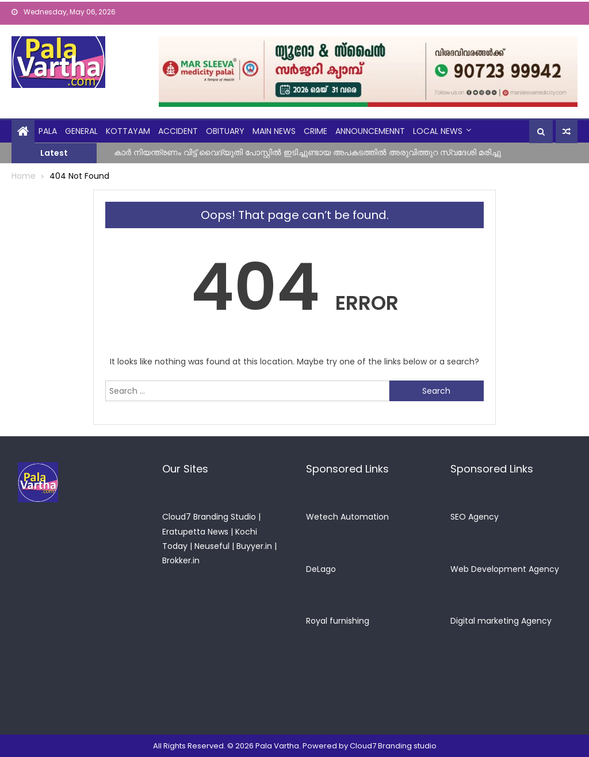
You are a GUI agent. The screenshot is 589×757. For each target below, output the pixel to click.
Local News (437, 131)
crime (315, 131)
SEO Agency (474, 516)
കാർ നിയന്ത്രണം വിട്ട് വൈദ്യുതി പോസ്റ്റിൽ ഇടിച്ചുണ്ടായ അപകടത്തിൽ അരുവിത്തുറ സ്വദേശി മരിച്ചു (307, 152)
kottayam (128, 131)
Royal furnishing (337, 621)
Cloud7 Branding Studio (209, 516)
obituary (225, 131)
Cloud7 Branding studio (393, 745)
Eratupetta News (195, 531)
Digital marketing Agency (501, 621)
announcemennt (370, 131)
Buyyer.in (254, 546)
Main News (274, 131)
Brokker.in (181, 560)
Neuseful (212, 546)
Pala (48, 131)
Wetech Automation (347, 516)
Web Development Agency (504, 569)
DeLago (321, 569)
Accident (178, 131)
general (81, 131)
